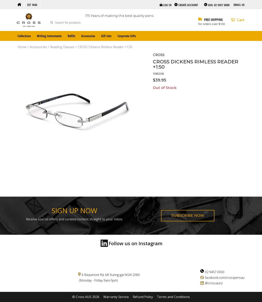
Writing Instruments (49, 36)
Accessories (88, 36)
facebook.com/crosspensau (224, 277)
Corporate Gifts (126, 36)
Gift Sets (106, 36)
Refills (71, 36)
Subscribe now (187, 215)
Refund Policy (143, 297)
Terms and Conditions (173, 297)
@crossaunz (214, 283)
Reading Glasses (62, 47)
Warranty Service (116, 297)
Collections (24, 36)
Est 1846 (32, 5)
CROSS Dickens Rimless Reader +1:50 (105, 47)
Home (22, 47)
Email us (239, 5)
